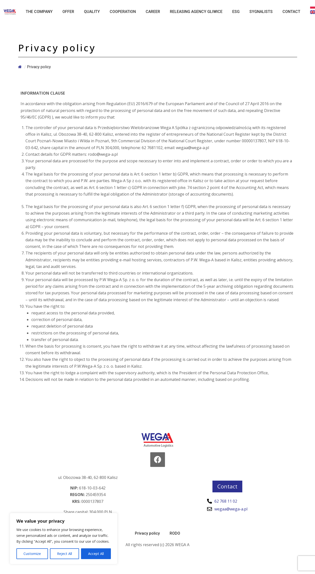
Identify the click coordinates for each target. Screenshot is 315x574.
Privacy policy (147, 533)
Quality (92, 11)
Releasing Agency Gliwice (196, 11)
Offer (68, 11)
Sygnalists (261, 11)
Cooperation (123, 11)
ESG (236, 11)
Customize (32, 553)
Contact (291, 11)
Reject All (64, 553)
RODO (175, 533)
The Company (39, 11)
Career (153, 11)
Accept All (96, 553)
